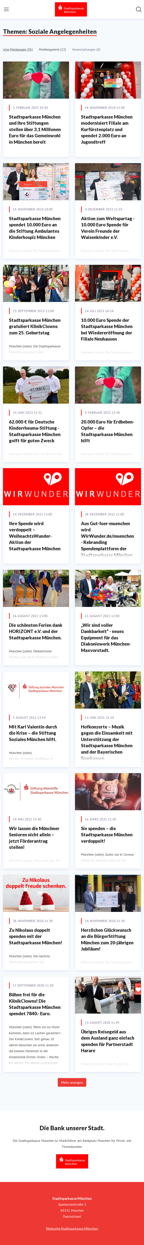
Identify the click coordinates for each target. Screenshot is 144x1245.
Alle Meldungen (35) (18, 49)
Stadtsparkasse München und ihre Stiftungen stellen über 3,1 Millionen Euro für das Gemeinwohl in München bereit (35, 129)
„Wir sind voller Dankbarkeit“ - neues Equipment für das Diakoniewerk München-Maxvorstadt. (106, 637)
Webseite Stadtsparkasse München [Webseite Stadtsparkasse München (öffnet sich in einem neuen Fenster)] (72, 1228)
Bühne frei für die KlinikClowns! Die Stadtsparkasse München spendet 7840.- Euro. (35, 1004)
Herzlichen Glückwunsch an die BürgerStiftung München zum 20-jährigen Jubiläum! (107, 939)
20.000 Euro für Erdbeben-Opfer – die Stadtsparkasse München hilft (107, 431)
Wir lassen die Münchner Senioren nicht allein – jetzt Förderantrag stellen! (34, 838)
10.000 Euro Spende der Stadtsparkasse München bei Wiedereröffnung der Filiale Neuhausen (107, 329)
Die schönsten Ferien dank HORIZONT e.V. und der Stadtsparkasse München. (35, 631)
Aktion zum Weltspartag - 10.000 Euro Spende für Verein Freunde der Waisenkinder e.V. (108, 228)
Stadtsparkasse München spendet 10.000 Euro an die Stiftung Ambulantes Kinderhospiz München (35, 228)
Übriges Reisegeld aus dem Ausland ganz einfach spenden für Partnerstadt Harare (107, 1041)
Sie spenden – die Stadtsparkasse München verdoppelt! (107, 835)
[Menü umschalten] (6, 9)
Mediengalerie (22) (52, 49)
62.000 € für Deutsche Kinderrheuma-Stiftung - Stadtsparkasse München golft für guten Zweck (35, 431)
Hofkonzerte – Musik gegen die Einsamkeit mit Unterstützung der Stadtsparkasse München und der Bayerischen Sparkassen (107, 742)
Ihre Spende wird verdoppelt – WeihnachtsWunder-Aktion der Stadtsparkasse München (35, 536)
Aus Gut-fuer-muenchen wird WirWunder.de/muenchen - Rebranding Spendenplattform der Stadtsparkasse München (107, 539)
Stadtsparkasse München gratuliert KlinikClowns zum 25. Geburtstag (35, 326)
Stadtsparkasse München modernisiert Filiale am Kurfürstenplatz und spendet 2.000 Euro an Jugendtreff (107, 129)
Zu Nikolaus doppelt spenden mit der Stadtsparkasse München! (35, 936)
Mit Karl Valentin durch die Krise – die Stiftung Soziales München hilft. (33, 733)
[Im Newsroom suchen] (139, 9)
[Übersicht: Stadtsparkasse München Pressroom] (71, 9)
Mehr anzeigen (72, 1082)
